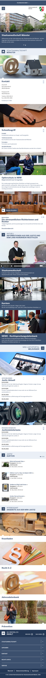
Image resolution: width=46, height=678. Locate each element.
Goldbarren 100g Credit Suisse (18, 484)
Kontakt (6, 81)
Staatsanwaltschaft (9, 642)
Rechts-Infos (6, 659)
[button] (23, 45)
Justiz (9, 454)
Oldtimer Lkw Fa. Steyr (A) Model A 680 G (21, 473)
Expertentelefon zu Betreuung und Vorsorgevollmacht (16, 396)
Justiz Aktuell (8, 379)
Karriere (6, 303)
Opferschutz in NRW (12, 177)
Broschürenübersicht (7, 228)
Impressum (35, 671)
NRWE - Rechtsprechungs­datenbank (19, 336)
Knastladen (7, 538)
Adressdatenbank (10, 597)
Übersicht (10, 671)
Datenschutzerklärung (22, 671)
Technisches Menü (22, 3)
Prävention (7, 626)
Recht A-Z (6, 568)
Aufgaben (5, 647)
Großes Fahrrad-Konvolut (17, 496)
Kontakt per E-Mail (7, 100)
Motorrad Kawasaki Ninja (17, 461)
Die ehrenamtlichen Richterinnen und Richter (20, 220)
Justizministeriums (11, 429)
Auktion (11, 456)
